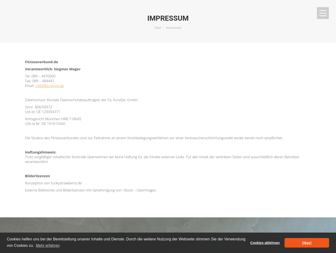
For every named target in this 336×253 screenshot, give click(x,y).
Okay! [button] (307, 243)
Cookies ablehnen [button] (265, 243)
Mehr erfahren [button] (48, 245)
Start (157, 27)
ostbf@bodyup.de (50, 85)
